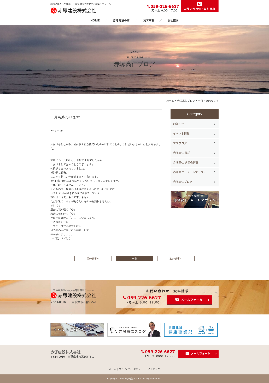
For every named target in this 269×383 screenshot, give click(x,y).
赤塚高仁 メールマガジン (189, 172)
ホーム (95, 20)
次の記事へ (175, 258)
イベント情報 (181, 133)
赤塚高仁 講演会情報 (185, 162)
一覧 (134, 258)
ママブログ (180, 143)
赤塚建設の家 (121, 20)
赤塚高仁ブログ (182, 181)
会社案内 (173, 20)
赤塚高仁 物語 (181, 152)
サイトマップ (152, 369)
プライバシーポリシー (131, 369)
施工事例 (148, 20)
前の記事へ (93, 258)
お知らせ (178, 123)
